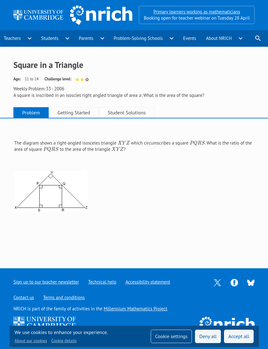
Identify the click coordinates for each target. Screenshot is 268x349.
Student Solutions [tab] (127, 112)
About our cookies (31, 340)
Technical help (102, 282)
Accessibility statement (147, 282)
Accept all (238, 336)
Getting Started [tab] (73, 112)
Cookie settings (171, 336)
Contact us (23, 297)
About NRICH (219, 38)
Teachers (12, 38)
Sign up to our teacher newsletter (46, 282)
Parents (86, 38)
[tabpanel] (134, 188)
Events (189, 38)
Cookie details (63, 340)
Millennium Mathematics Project (135, 309)
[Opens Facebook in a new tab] (234, 282)
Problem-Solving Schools (138, 38)
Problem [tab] (31, 112)
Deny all (208, 336)
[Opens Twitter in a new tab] (217, 282)
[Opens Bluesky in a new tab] (251, 282)
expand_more (29, 38)
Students (49, 38)
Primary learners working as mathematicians (196, 12)
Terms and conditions (64, 297)
